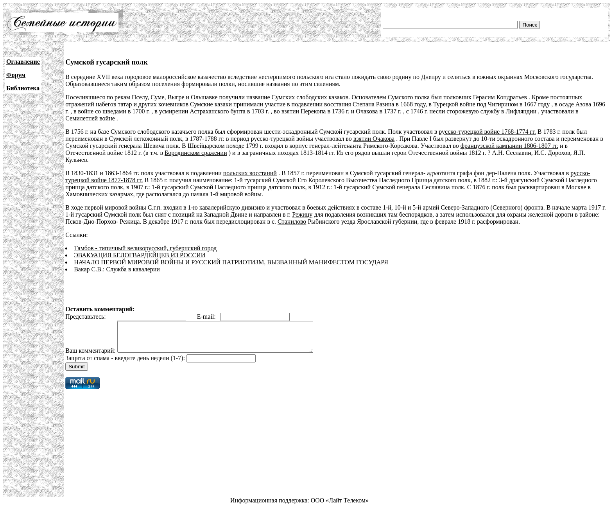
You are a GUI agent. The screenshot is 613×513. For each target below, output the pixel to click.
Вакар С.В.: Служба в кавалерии (117, 269)
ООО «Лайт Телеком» (340, 506)
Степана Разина (373, 104)
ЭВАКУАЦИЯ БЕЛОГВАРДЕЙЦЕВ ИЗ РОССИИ (139, 255)
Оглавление (23, 61)
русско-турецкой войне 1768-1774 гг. (487, 131)
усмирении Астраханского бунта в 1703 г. (214, 111)
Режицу (302, 214)
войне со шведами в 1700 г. (114, 111)
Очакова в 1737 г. (378, 111)
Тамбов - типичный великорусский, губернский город (145, 248)
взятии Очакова (373, 138)
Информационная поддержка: (270, 506)
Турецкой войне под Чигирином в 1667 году (491, 104)
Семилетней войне (90, 118)
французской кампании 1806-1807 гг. (509, 145)
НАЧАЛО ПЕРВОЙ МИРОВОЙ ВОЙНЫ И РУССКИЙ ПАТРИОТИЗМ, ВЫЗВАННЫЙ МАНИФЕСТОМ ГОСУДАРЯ (231, 262)
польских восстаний (250, 173)
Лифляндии (521, 111)
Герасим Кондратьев (500, 97)
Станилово (292, 221)
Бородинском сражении (196, 152)
